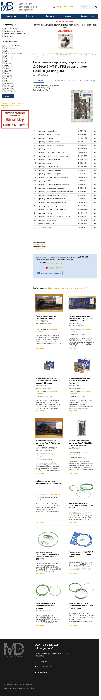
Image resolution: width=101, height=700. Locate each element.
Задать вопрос (87, 16)
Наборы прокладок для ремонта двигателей (78, 53)
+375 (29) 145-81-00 (64, 7)
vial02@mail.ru (42, 672)
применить (8, 96)
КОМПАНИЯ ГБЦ (39, 244)
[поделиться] (60, 81)
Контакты (50, 16)
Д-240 (35, 249)
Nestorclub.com (30, 688)
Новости (67, 16)
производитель (12, 25)
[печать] (73, 81)
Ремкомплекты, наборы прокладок (51, 53)
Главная (35, 53)
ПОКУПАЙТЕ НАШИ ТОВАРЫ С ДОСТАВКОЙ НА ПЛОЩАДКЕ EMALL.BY (12, 105)
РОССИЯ (84, 453)
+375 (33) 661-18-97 (54, 268)
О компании (31, 16)
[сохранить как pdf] (88, 81)
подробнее (40, 348)
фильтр (40, 81)
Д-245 (40, 249)
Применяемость (12, 41)
